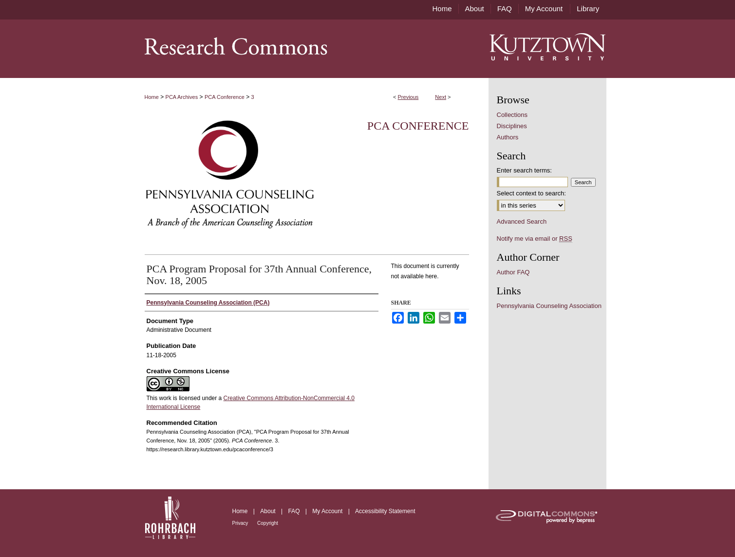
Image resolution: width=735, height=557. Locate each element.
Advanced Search (522, 221)
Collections (512, 114)
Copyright (267, 523)
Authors (508, 137)
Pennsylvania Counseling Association (549, 305)
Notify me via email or (534, 238)
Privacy (241, 523)
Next (440, 97)
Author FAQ (513, 272)
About (268, 511)
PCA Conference (225, 97)
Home (152, 97)
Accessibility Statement (385, 511)
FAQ (294, 511)
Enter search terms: (524, 170)
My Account (328, 511)
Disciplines (512, 126)
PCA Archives (182, 97)
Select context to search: (531, 193)
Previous (408, 97)
